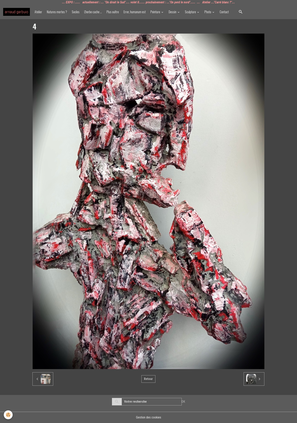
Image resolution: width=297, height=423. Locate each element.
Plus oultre (113, 11)
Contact (224, 11)
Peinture (155, 11)
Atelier (38, 11)
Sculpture (191, 11)
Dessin (173, 11)
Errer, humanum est (135, 11)
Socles (75, 11)
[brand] (16, 12)
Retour (148, 379)
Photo (208, 11)
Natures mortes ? (57, 11)
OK (183, 401)
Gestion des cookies (148, 417)
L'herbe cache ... (93, 11)
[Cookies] (8, 414)
